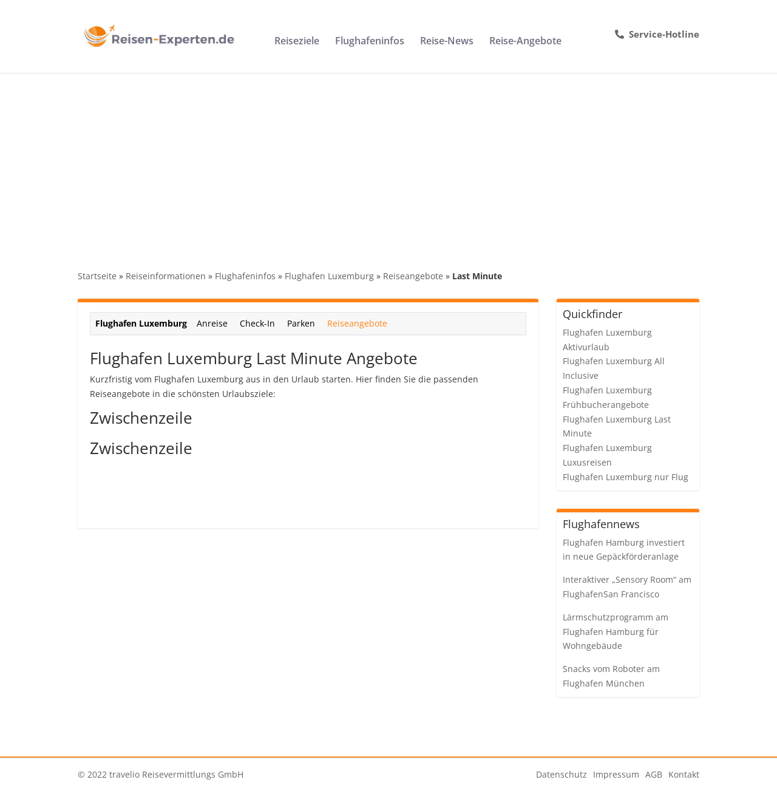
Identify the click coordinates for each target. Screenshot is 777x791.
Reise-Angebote (525, 41)
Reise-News (446, 41)
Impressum (616, 774)
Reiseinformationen (166, 276)
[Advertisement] (388, 164)
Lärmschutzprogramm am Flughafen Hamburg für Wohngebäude (615, 631)
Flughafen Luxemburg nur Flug (625, 477)
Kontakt (683, 774)
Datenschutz (561, 774)
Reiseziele (296, 41)
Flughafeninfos (369, 41)
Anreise (212, 323)
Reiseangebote (413, 276)
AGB (653, 774)
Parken (301, 323)
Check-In (257, 323)
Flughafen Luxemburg (329, 276)
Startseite (97, 276)
